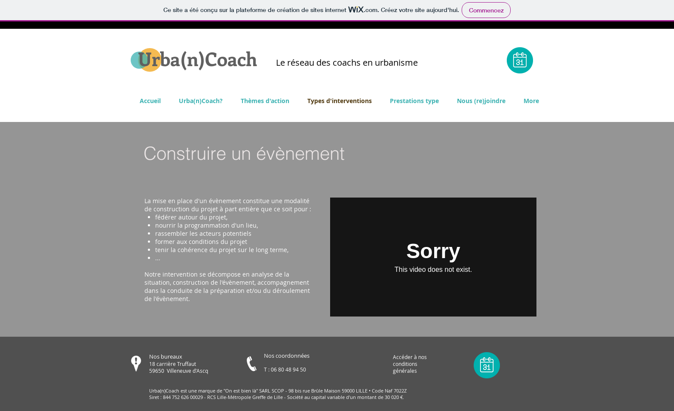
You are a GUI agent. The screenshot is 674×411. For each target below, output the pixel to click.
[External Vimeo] (433, 257)
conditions (405, 363)
